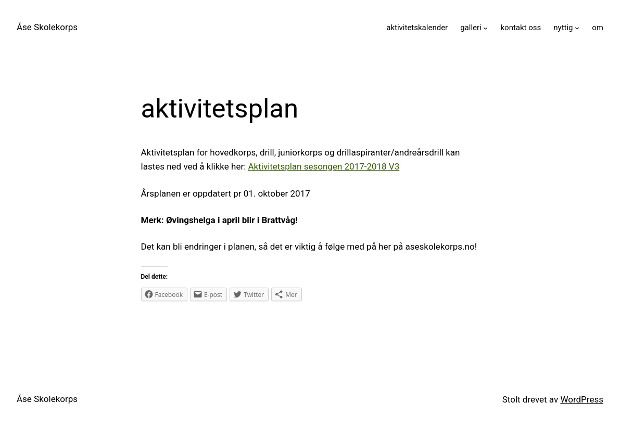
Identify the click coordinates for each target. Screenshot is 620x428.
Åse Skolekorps (47, 27)
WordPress (581, 399)
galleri (471, 27)
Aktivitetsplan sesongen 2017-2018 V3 (324, 166)
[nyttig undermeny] (577, 27)
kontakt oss (520, 27)
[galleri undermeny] (485, 27)
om (597, 27)
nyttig (563, 27)
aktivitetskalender (417, 27)
